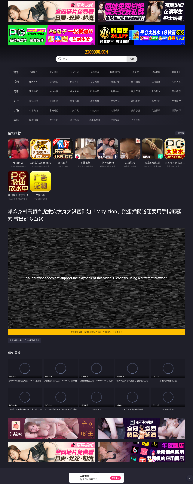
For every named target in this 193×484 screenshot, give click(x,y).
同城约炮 (33, 120)
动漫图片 (94, 100)
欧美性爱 (94, 91)
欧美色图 (74, 100)
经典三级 (135, 91)
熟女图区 (156, 100)
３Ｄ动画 (94, 81)
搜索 (132, 58)
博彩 (16, 72)
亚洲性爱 (33, 91)
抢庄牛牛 (176, 72)
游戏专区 (94, 72)
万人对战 (74, 72)
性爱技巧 (176, 110)
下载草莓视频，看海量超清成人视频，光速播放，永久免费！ (127, 332)
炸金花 (135, 72)
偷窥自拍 (33, 100)
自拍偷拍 (54, 81)
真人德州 (54, 72)
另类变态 (176, 91)
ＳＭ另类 (176, 81)
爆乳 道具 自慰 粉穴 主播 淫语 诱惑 (24, 340)
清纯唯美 (135, 100)
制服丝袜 (115, 91)
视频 (16, 81)
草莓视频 (74, 120)
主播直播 (156, 81)
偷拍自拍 (54, 91)
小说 (16, 110)
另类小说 (135, 110)
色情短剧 (135, 120)
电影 (16, 91)
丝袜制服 (135, 81)
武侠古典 (94, 110)
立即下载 (115, 478)
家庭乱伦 (54, 110)
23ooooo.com (96, 52)
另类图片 (176, 100)
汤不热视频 (94, 120)
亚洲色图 (54, 100)
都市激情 (33, 110)
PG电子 (33, 72)
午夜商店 (54, 120)
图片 (16, 101)
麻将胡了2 (115, 72)
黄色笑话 (156, 110)
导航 (16, 120)
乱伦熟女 (156, 91)
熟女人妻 (115, 81)
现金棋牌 (156, 72)
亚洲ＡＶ (33, 81)
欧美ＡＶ (74, 81)
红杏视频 (115, 120)
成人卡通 (74, 91)
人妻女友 (74, 110)
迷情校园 (115, 110)
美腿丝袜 (115, 100)
